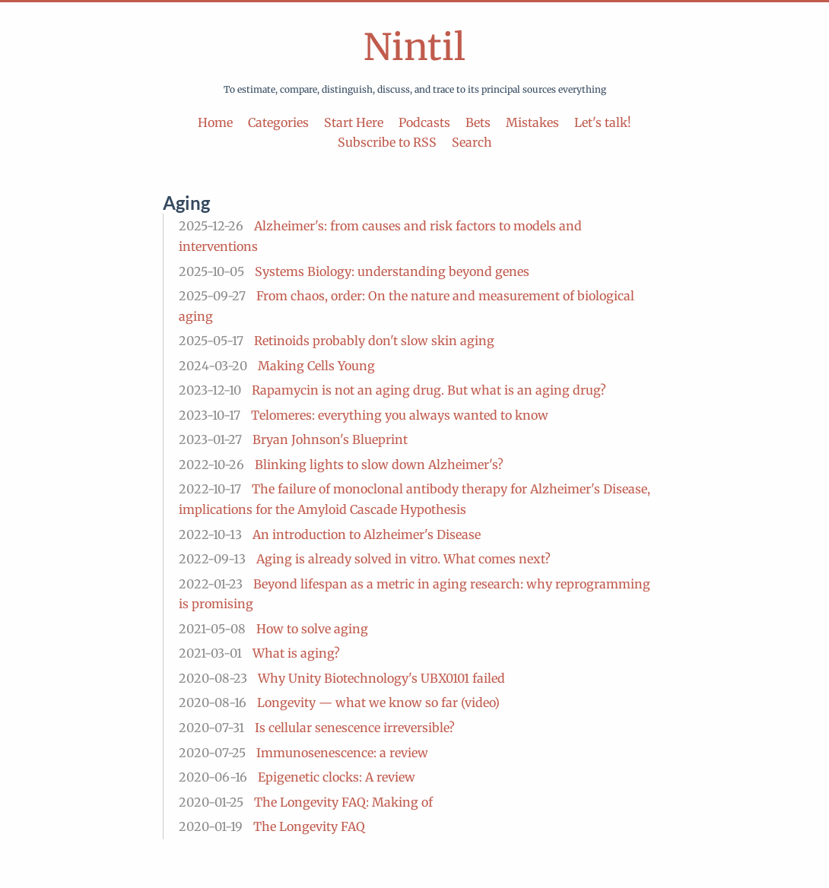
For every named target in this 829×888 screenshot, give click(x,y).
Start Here (353, 122)
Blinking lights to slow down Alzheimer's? (379, 464)
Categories (278, 122)
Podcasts (424, 122)
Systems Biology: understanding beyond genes (392, 271)
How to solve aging (312, 628)
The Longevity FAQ (309, 826)
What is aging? (296, 653)
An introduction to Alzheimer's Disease (367, 534)
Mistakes (532, 122)
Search (472, 142)
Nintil (414, 47)
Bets (478, 122)
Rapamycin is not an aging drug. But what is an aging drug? (429, 390)
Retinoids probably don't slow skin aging (374, 340)
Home (215, 122)
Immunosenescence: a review (342, 752)
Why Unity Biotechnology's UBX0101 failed (381, 678)
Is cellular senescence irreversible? (355, 727)
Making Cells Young (316, 365)
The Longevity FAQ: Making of (343, 802)
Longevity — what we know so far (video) (378, 702)
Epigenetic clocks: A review (336, 777)
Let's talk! (602, 122)
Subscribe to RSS (387, 142)
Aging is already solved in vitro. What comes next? (403, 558)
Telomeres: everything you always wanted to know (399, 415)
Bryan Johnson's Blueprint (330, 439)
